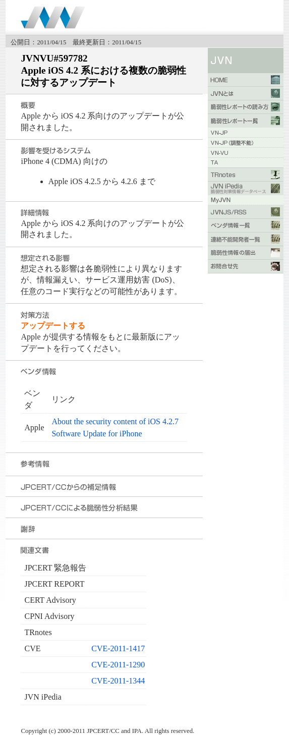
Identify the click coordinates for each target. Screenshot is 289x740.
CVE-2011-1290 (118, 664)
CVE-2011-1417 (118, 648)
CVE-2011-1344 (118, 680)
